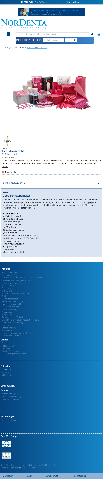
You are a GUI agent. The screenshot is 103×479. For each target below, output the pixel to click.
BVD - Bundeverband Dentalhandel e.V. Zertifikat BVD (6, 456)
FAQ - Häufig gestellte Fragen (14, 354)
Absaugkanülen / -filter (13, 48)
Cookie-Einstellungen (11, 351)
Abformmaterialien (9, 272)
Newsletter (6, 348)
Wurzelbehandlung (10, 299)
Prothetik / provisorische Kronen (15, 293)
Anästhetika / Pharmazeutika (14, 275)
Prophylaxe (6, 288)
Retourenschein (8, 346)
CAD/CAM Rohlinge (10, 307)
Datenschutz (52, 476)
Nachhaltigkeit (79, 476)
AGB (29, 476)
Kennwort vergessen (10, 399)
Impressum (7, 476)
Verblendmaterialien (10, 328)
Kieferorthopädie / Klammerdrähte (16, 333)
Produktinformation (14, 183)
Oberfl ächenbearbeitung (12, 322)
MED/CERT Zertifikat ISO (6, 444)
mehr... (5, 166)
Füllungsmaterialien (10, 286)
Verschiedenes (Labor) (11, 336)
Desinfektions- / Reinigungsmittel (16, 280)
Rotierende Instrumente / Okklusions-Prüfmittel (22, 278)
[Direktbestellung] (81, 40)
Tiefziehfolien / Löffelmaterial (14, 317)
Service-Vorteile (8, 343)
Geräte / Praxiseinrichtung (13, 304)
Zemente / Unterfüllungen (13, 301)
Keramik (5, 325)
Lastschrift (6, 375)
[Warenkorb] (99, 33)
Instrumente (7, 291)
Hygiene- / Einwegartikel (12, 283)
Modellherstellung (9, 309)
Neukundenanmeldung (11, 396)
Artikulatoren (7, 312)
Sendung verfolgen (8, 420)
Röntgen (5, 296)
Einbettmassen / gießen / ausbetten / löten (20, 320)
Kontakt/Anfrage (9, 394)
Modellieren (7, 315)
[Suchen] (92, 34)
